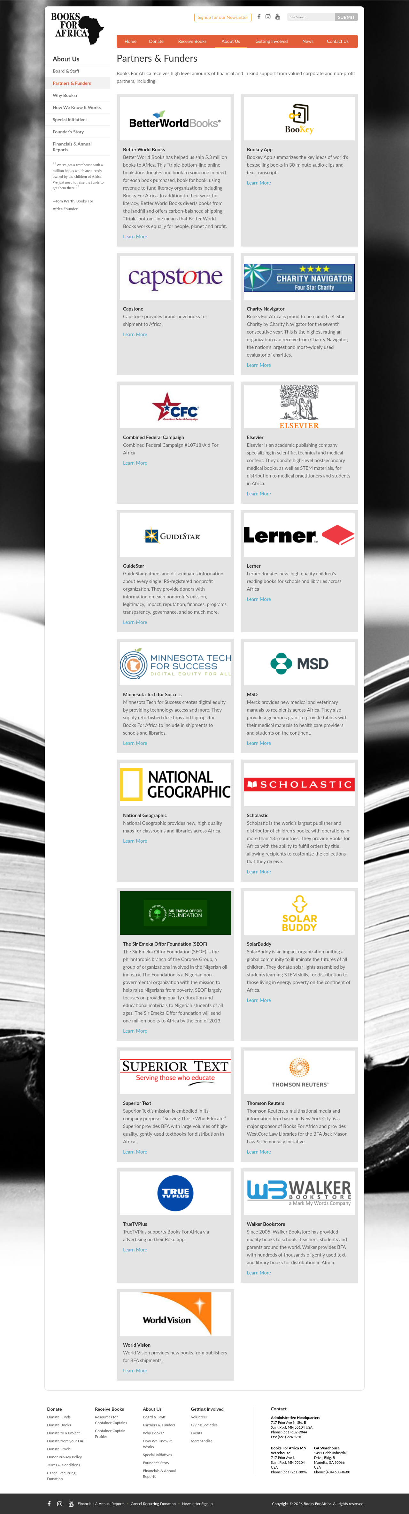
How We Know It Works (77, 107)
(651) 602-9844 (294, 1432)
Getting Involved (272, 41)
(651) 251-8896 (294, 1472)
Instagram (268, 17)
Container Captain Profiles (110, 1433)
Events (196, 1433)
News (307, 41)
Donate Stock (58, 1449)
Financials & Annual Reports (72, 146)
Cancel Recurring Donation (61, 1476)
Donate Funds (59, 1417)
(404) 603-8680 (338, 1472)
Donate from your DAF (66, 1441)
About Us (230, 41)
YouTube (278, 17)
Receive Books (192, 41)
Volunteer (199, 1417)
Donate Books (59, 1425)
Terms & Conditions (63, 1465)
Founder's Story (68, 131)
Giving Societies (204, 1425)
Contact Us (338, 41)
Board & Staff (66, 71)
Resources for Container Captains (111, 1420)
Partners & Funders (72, 83)
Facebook (259, 17)
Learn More (135, 236)
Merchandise (201, 1441)
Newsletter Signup (197, 1503)
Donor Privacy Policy (64, 1457)
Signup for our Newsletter (223, 17)
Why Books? (65, 95)
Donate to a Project (63, 1433)
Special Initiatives (70, 119)
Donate (156, 41)
